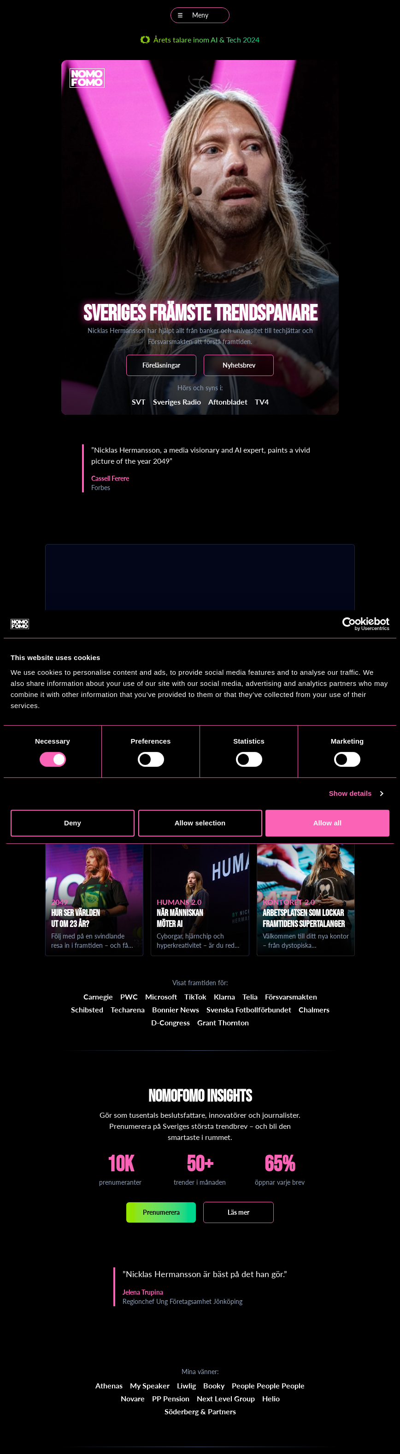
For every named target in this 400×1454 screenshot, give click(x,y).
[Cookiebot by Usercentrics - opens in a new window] (349, 624)
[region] (200, 468)
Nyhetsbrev (239, 365)
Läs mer (238, 1212)
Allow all (327, 823)
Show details (350, 793)
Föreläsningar (161, 365)
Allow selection (200, 823)
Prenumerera (161, 1212)
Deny (72, 823)
